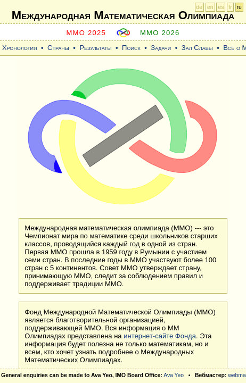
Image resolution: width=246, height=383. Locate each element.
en (210, 7)
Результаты (95, 48)
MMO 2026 (160, 33)
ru (239, 7)
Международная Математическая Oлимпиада (123, 15)
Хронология (19, 48)
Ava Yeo (173, 375)
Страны (58, 48)
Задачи (161, 48)
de (199, 7)
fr (230, 7)
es (221, 7)
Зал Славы (197, 48)
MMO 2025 (86, 33)
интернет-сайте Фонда (160, 336)
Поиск (131, 48)
